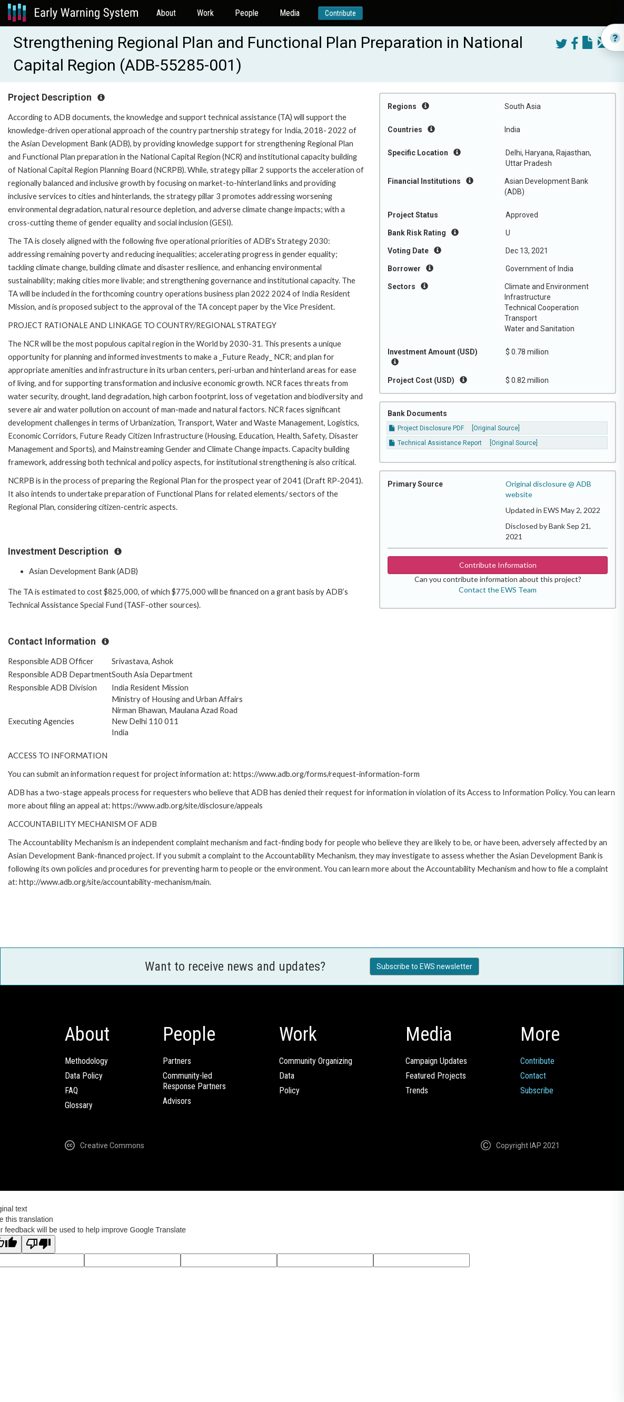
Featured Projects (435, 1076)
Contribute (340, 13)
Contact (533, 1076)
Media (290, 13)
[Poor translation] (38, 1244)
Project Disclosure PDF (426, 428)
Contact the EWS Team (498, 589)
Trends (416, 1090)
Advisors (177, 1101)
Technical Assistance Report (435, 443)
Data (286, 1076)
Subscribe (536, 1090)
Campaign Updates (436, 1061)
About (166, 13)
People (247, 13)
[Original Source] (496, 428)
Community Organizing (315, 1061)
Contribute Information (498, 564)
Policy (289, 1090)
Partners (177, 1061)
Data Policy (84, 1076)
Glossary (79, 1105)
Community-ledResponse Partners (194, 1081)
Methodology (86, 1061)
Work (205, 13)
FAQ (71, 1090)
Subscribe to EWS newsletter (424, 966)
